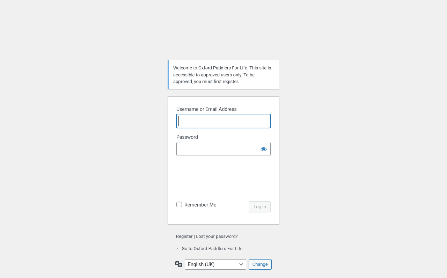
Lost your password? (217, 236)
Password (187, 137)
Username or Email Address (206, 109)
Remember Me (200, 205)
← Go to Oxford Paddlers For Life (209, 248)
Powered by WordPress (223, 37)
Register (184, 236)
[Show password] (264, 149)
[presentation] (224, 179)
